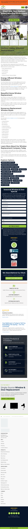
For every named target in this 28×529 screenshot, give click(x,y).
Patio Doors (3, 458)
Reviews (2, 499)
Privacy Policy (6, 235)
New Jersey (3, 476)
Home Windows (5, 178)
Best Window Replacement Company (10, 167)
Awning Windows (6, 169)
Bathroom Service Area (5, 489)
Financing (2, 445)
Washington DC (4, 482)
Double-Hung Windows (7, 173)
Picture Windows (18, 180)
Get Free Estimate (14, 226)
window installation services (12, 118)
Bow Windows (22, 169)
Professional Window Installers (9, 164)
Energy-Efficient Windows (8, 176)
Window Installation (7, 180)
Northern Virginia (4, 480)
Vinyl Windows (5, 185)
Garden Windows (20, 176)
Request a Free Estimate (8, 398)
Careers (2, 501)
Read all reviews (5, 317)
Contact (2, 441)
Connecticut (3, 468)
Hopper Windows (14, 178)
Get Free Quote (14, 20)
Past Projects (3, 503)
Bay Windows (14, 169)
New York (2, 474)
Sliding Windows (5, 182)
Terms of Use (24, 234)
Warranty (2, 443)
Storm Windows (15, 182)
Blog (2, 495)
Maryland (2, 478)
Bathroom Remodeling (5, 464)
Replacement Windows (5, 451)
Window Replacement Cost (8, 162)
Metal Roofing (3, 462)
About (2, 493)
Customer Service (4, 447)
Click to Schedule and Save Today (14, 3)
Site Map (16, 515)
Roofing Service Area (5, 487)
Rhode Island (3, 470)
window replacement (14, 86)
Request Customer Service (14, 278)
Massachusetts (3, 472)
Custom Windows (17, 171)
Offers (2, 497)
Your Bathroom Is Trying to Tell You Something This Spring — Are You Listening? (13, 324)
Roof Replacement (4, 460)
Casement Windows (6, 171)
